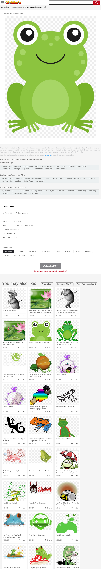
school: (4, 556)
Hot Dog (95, 559)
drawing (88, 251)
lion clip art (33, 251)
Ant (9, 550)
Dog (39, 550)
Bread (83, 559)
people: (4, 553)
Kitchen (64, 559)
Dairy (15, 559)
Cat (26, 550)
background (46, 251)
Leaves (21, 547)
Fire (39, 547)
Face (84, 553)
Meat (40, 559)
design (78, 251)
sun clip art (8, 251)
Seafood (52, 559)
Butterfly (22, 550)
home (60, 553)
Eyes (50, 553)
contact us (48, 155)
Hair (64, 553)
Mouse (88, 550)
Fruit (36, 559)
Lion (78, 550)
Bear (13, 550)
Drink (25, 559)
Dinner (70, 559)
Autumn (15, 547)
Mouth (80, 553)
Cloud (90, 547)
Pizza (74, 559)
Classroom (27, 556)
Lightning (59, 547)
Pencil (39, 556)
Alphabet (90, 556)
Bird (17, 550)
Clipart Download (17, 7)
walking (55, 553)
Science (75, 556)
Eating (79, 559)
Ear (46, 553)
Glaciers (49, 547)
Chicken (31, 550)
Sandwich (45, 559)
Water (81, 547)
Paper (80, 556)
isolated (57, 251)
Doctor (42, 553)
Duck (43, 550)
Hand (93, 553)
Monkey (82, 550)
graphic (67, 251)
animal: (4, 550)
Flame (43, 547)
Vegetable (58, 559)
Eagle (47, 550)
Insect (73, 550)
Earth (35, 547)
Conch (31, 547)
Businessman (35, 553)
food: (4, 559)
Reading (33, 556)
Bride (18, 553)
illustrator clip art (64, 284)
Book (21, 556)
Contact (81, 565)
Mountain (76, 547)
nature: (4, 547)
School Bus (52, 556)
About (61, 565)
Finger (89, 553)
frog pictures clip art (86, 284)
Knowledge (63, 556)
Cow (35, 550)
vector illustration (19, 255)
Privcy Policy (74, 565)
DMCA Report (9, 207)
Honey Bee (68, 550)
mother (28, 553)
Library (70, 556)
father (75, 553)
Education (45, 556)
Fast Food (31, 559)
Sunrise (70, 547)
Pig (92, 550)
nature (7, 255)
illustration (20, 251)
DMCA (87, 565)
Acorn (10, 547)
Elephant (53, 550)
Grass (54, 547)
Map (58, 556)
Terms (66, 565)
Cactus (26, 547)
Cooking (89, 559)
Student (11, 556)
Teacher (16, 556)
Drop (94, 547)
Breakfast (10, 559)
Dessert (20, 559)
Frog (62, 550)
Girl (68, 553)
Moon (65, 547)
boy (71, 553)
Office (84, 556)
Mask (10, 553)
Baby (14, 553)
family (23, 553)
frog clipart (47, 284)
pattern (32, 255)
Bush (86, 547)
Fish (58, 550)
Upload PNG (95, 565)
